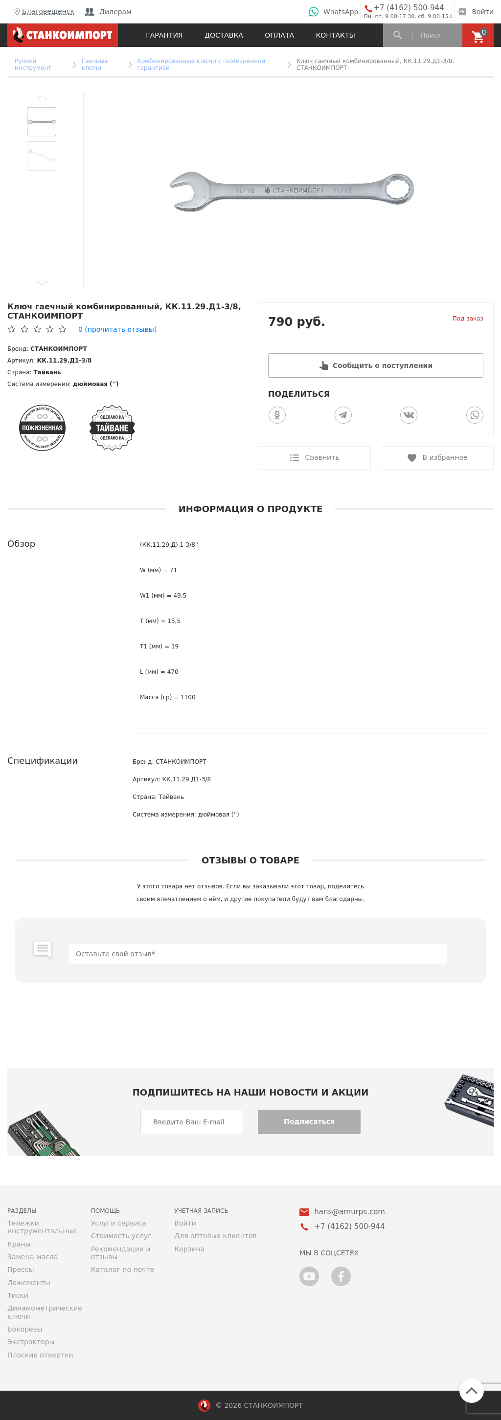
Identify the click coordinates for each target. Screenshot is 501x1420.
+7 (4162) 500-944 (408, 8)
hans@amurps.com (349, 1212)
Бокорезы (24, 1329)
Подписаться (309, 1121)
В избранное (444, 457)
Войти (475, 12)
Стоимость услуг (121, 1236)
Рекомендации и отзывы (121, 1253)
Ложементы (28, 1283)
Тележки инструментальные (41, 1227)
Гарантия (164, 35)
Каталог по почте (123, 1269)
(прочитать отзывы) (117, 329)
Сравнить (322, 457)
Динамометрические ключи (41, 1312)
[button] (41, 97)
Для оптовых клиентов (215, 1236)
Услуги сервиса (118, 1223)
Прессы (20, 1269)
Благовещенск (43, 12)
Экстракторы (31, 1342)
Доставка (224, 35)
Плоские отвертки (40, 1355)
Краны (19, 1244)
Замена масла (32, 1257)
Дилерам (108, 12)
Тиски (17, 1295)
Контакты (335, 35)
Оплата (279, 35)
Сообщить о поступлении (383, 365)
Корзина (189, 1249)
